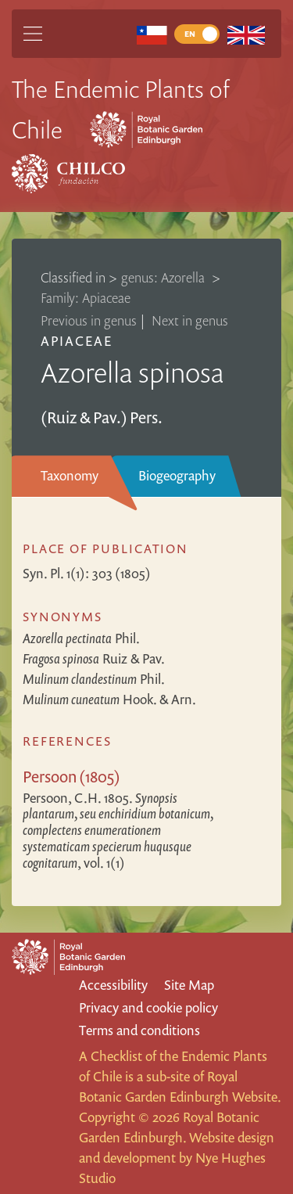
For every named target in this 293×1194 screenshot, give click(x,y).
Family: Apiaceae (85, 298)
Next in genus (190, 320)
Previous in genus (89, 320)
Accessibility (113, 985)
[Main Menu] (33, 33)
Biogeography (177, 475)
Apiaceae (77, 341)
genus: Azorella (164, 277)
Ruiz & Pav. (94, 658)
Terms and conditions (139, 1030)
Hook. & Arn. (109, 699)
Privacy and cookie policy (148, 1007)
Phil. (81, 638)
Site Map (189, 985)
